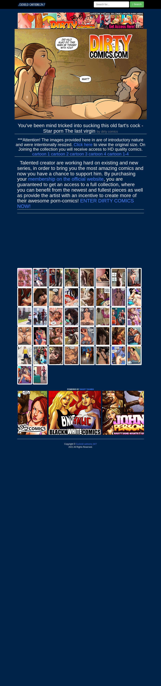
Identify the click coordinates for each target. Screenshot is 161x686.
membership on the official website (66, 179)
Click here (83, 144)
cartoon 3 (78, 154)
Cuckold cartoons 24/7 (86, 444)
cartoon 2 (60, 154)
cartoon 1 (41, 154)
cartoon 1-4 (118, 154)
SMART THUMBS (87, 389)
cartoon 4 (97, 154)
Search (136, 4)
